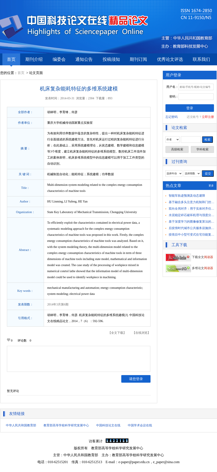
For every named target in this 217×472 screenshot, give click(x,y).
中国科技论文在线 (108, 425)
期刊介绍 (34, 59)
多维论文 (189, 268)
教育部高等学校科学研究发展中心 (66, 425)
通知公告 (84, 59)
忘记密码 (171, 117)
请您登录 (136, 379)
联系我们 (201, 59)
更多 (211, 185)
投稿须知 (111, 59)
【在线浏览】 (141, 332)
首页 (11, 61)
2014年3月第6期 (57, 304)
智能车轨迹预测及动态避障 (187, 195)
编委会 (59, 59)
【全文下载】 (117, 332)
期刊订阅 (138, 59)
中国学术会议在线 (140, 425)
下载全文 (189, 257)
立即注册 (208, 117)
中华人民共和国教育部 (21, 425)
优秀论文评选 (170, 59)
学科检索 (202, 149)
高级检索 (177, 149)
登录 (189, 108)
